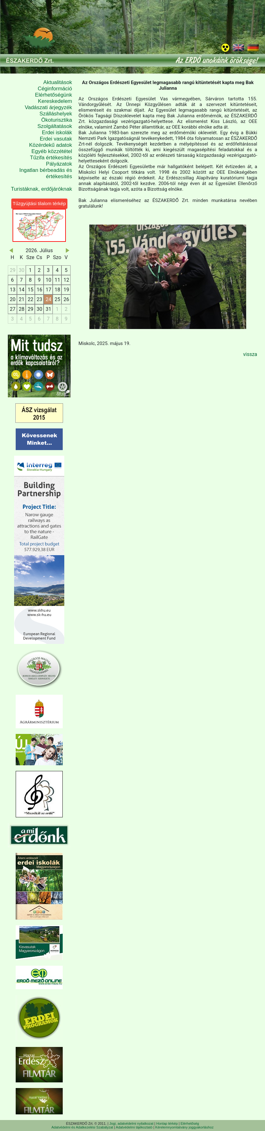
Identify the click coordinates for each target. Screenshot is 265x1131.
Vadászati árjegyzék (48, 107)
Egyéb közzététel (51, 151)
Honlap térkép (167, 1123)
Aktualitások (57, 82)
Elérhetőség (190, 1123)
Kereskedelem (55, 101)
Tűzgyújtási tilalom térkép (39, 203)
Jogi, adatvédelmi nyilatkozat (131, 1123)
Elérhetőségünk (53, 95)
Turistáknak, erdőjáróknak (41, 189)
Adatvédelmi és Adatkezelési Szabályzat (82, 1127)
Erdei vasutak (56, 139)
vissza (250, 354)
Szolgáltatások (54, 126)
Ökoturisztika (56, 120)
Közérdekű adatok (50, 145)
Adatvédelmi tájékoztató (134, 1127)
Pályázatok (59, 164)
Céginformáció (55, 89)
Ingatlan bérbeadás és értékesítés (45, 173)
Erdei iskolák (57, 132)
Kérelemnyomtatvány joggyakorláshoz (184, 1127)
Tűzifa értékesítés (51, 158)
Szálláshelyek (56, 114)
